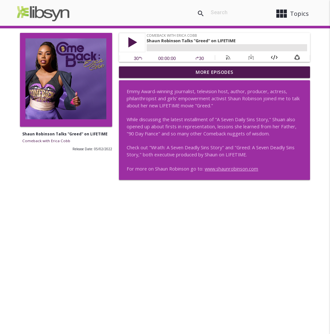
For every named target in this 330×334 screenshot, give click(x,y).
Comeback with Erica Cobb (46, 140)
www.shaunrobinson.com (231, 169)
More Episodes (214, 72)
